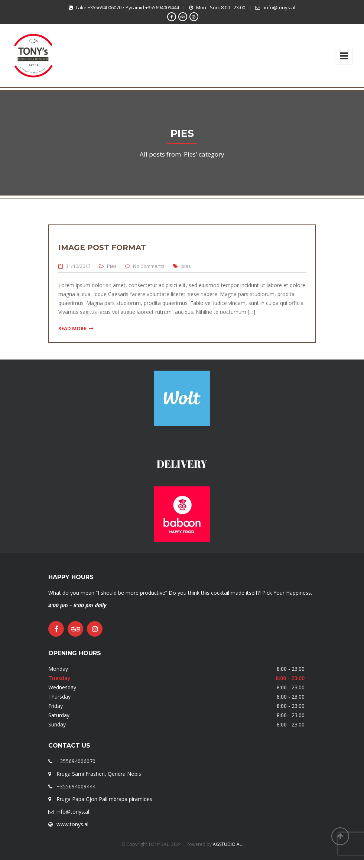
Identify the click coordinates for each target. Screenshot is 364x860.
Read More (76, 328)
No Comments (149, 266)
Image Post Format (102, 247)
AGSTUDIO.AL (227, 844)
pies (186, 266)
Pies (112, 266)
